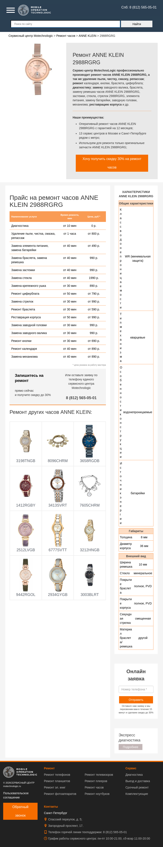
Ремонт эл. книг (55, 787)
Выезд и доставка (137, 781)
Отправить (136, 699)
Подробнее (130, 747)
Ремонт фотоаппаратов (60, 794)
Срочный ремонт (137, 787)
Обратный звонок (20, 811)
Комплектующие (136, 794)
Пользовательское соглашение (16, 795)
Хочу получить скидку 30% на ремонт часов (112, 163)
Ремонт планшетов (57, 781)
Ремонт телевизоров (99, 774)
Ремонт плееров (96, 781)
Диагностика (134, 774)
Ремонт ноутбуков (97, 794)
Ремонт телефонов (57, 774)
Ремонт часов (94, 787)
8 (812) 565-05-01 (81, 398)
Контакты (51, 806)
